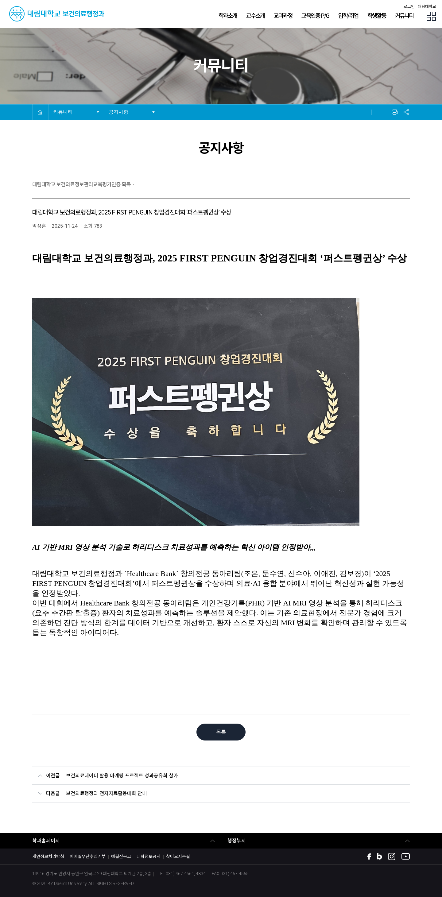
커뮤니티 (64, 109)
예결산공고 (121, 856)
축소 (382, 112)
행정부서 (236, 841)
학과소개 (228, 15)
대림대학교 (427, 6)
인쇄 (394, 112)
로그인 (409, 6)
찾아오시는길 (178, 856)
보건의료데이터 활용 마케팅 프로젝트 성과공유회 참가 (122, 776)
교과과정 (283, 15)
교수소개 (255, 15)
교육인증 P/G (315, 15)
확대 (371, 112)
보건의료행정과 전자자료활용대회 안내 (106, 793)
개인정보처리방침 (48, 856)
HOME (40, 112)
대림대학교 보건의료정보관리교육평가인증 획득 (81, 184)
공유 (406, 112)
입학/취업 (348, 15)
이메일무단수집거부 (88, 856)
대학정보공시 (149, 856)
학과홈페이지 (46, 841)
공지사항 (120, 109)
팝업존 (431, 16)
